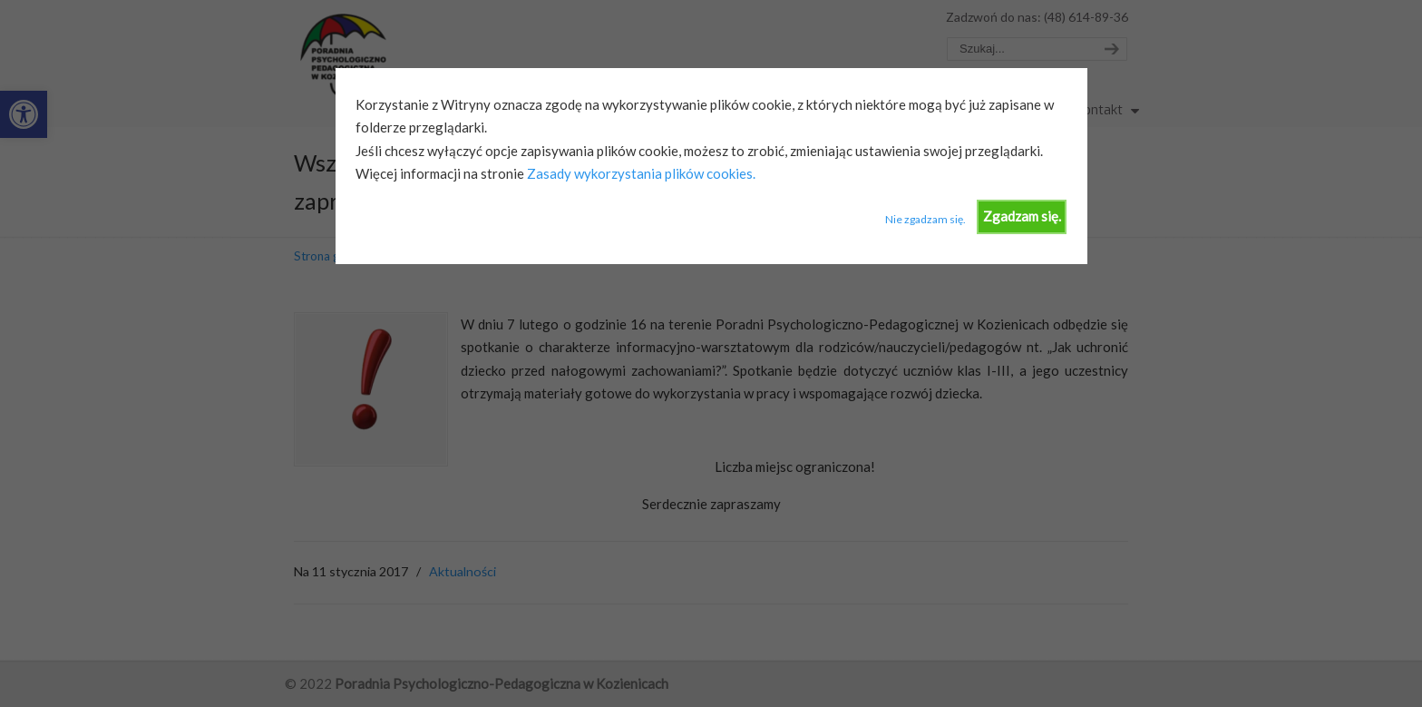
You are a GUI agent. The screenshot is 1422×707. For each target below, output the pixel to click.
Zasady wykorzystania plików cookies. (639, 173)
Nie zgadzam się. (925, 219)
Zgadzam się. (1022, 216)
